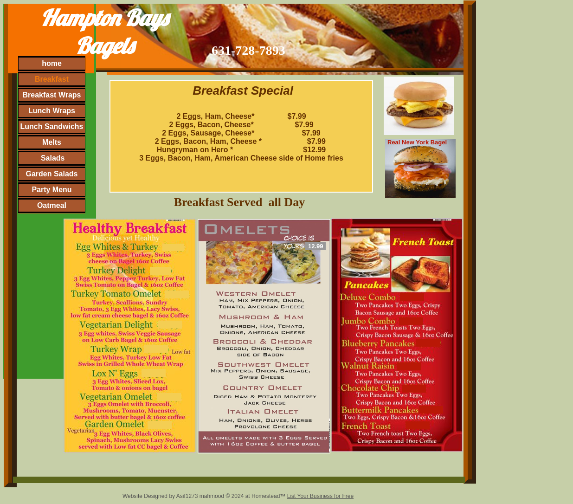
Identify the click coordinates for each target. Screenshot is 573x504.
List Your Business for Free (320, 496)
